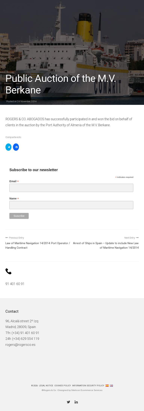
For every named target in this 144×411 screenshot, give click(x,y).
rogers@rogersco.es (20, 345)
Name (14, 198)
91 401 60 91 (15, 284)
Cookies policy (62, 386)
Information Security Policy (88, 386)
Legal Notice (46, 386)
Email (14, 181)
